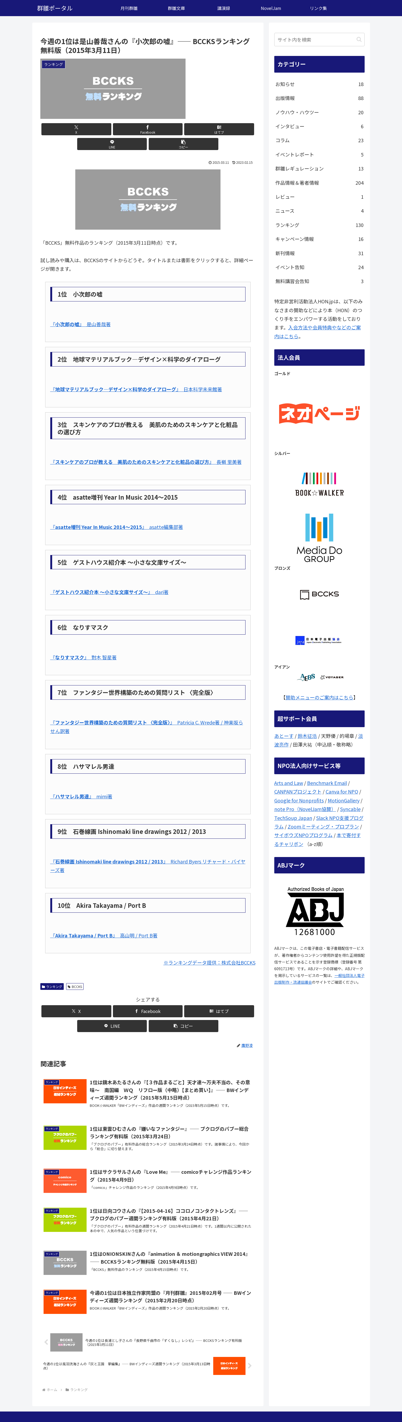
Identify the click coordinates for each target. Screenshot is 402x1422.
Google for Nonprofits (299, 800)
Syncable (350, 808)
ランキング (52, 971)
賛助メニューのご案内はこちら (319, 697)
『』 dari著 (109, 577)
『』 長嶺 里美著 (146, 446)
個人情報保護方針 (350, 1405)
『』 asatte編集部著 (116, 512)
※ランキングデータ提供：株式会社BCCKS (209, 947)
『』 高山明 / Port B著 (104, 920)
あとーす (284, 735)
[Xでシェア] (75, 129)
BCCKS (75, 971)
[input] (319, 39)
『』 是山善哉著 (80, 309)
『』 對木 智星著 (83, 642)
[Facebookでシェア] (111, 129)
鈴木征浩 (307, 735)
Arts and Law (288, 782)
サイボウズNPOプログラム (303, 834)
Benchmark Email (327, 782)
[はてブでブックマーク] (148, 129)
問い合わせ (319, 1405)
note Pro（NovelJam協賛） (305, 808)
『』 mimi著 (81, 781)
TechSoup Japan (293, 817)
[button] (220, 129)
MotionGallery (344, 800)
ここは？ (297, 1405)
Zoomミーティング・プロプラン (323, 826)
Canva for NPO (342, 791)
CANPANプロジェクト (298, 791)
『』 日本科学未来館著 (136, 374)
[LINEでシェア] (184, 129)
